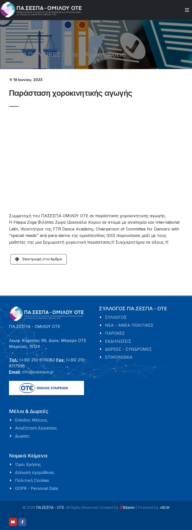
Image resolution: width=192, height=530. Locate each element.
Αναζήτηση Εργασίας (36, 427)
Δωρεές (22, 435)
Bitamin (127, 507)
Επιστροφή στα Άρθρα (38, 259)
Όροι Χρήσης (28, 464)
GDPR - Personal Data (36, 488)
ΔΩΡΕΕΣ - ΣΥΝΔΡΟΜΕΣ (128, 349)
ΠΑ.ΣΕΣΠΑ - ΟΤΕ (50, 507)
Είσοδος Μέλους (31, 420)
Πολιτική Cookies (32, 480)
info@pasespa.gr (38, 371)
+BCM (164, 508)
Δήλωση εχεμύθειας (34, 472)
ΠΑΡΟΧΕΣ (115, 333)
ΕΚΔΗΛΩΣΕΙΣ (118, 341)
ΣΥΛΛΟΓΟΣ (116, 317)
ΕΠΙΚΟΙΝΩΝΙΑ (118, 357)
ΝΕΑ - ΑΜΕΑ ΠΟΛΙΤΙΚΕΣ (129, 325)
